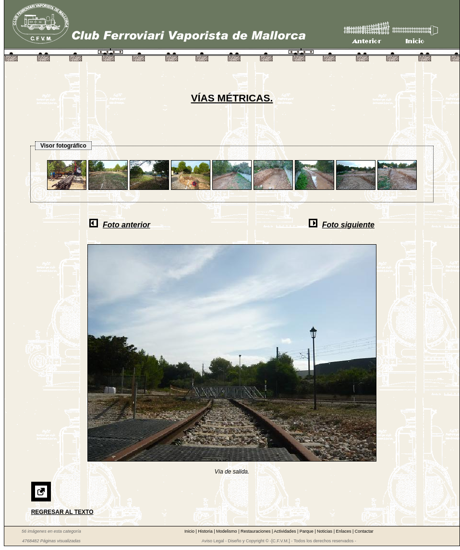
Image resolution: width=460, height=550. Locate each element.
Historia (206, 531)
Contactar (364, 531)
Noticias (325, 531)
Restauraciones (256, 531)
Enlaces (344, 531)
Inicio (190, 531)
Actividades (285, 531)
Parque (307, 531)
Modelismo (227, 531)
